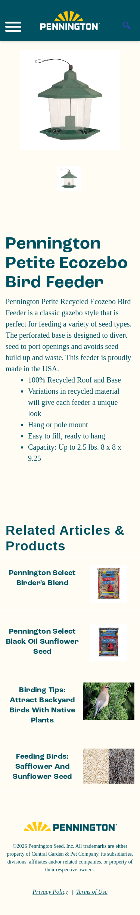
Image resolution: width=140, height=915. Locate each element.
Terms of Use (92, 892)
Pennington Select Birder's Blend (42, 578)
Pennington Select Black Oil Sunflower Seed (42, 642)
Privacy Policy (50, 892)
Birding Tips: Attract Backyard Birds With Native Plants (42, 705)
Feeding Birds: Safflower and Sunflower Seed (42, 767)
